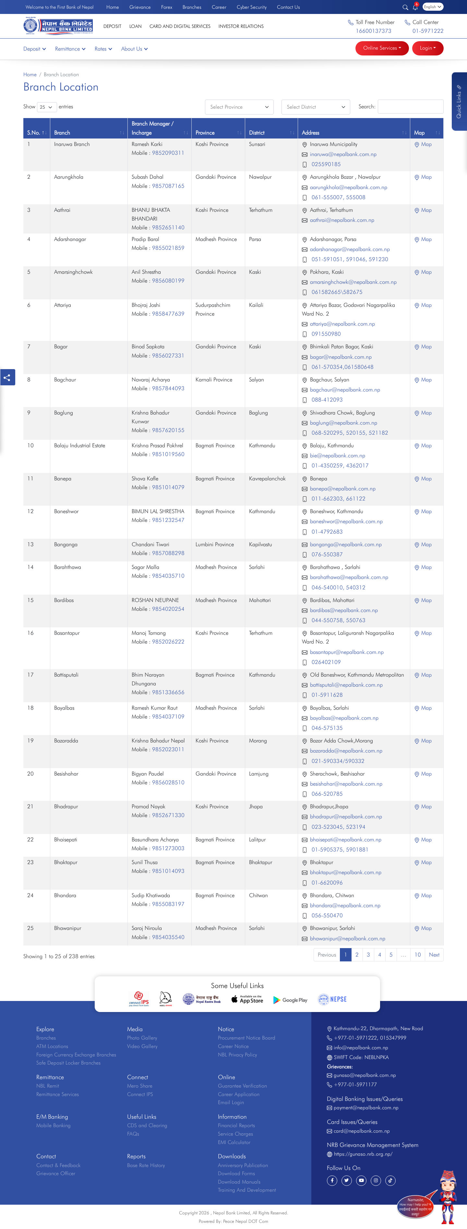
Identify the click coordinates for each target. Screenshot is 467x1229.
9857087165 (168, 186)
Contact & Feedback (58, 1165)
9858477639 (168, 313)
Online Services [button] (380, 48)
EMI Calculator (234, 1142)
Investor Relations (241, 26)
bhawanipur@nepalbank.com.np (347, 938)
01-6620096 (326, 882)
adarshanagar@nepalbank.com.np (350, 249)
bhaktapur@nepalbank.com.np (345, 872)
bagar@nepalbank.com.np (341, 357)
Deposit (112, 26)
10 (417, 954)
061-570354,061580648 (342, 367)
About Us (134, 48)
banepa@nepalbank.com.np (343, 488)
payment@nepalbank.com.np (366, 1107)
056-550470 (326, 915)
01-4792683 (326, 531)
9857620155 (168, 430)
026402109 (325, 662)
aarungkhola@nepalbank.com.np (348, 187)
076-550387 (326, 554)
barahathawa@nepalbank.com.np (349, 577)
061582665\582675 (336, 292)
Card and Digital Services (180, 26)
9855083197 (168, 904)
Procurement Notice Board (246, 1038)
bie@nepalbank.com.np (337, 455)
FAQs (133, 1134)
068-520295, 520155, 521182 (349, 432)
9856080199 (168, 280)
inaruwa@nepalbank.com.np (343, 154)
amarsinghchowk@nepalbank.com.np (353, 282)
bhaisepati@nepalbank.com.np (345, 839)
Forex (166, 7)
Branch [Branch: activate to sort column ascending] (62, 132)
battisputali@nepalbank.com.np (346, 684)
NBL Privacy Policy (237, 1055)
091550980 (325, 334)
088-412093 (326, 399)
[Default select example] (239, 107)
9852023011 (168, 749)
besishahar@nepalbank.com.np (346, 783)
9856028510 (168, 782)
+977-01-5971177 (355, 1084)
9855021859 (168, 248)
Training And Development (247, 1190)
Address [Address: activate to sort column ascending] (310, 132)
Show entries (48, 107)
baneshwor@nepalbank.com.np (346, 521)
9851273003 (168, 848)
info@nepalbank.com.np (361, 1047)
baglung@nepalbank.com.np (343, 422)
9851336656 (168, 692)
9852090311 (168, 153)
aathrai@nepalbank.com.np (342, 220)
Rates (103, 48)
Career (219, 7)
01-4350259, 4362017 (339, 465)
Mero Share (139, 1086)
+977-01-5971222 (355, 1038)
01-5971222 (428, 31)
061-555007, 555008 (337, 197)
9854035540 (168, 937)
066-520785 (326, 793)
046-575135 (326, 728)
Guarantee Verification (242, 1086)
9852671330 (168, 815)
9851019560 (168, 454)
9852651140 (168, 227)
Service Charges (235, 1134)
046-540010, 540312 (337, 587)
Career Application (238, 1094)
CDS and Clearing (147, 1125)
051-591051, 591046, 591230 (349, 259)
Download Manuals (239, 1182)
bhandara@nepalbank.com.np (345, 905)
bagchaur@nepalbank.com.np (345, 389)
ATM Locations (52, 1046)
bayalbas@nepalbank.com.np (344, 718)
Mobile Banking (53, 1125)
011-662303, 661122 (337, 498)
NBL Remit (47, 1086)
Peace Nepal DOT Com (245, 1221)
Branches (192, 7)
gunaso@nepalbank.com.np (365, 1075)
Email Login (231, 1102)
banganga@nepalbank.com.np (346, 544)
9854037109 (168, 716)
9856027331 (168, 355)
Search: (401, 107)
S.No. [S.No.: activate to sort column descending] (33, 132)
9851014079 (168, 487)
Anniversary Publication (243, 1165)
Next (434, 954)
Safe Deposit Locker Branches (68, 1063)
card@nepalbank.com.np (362, 1131)
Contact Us (288, 7)
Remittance (70, 48)
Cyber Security (252, 7)
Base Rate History (146, 1165)
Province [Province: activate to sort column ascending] (205, 132)
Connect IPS (140, 1094)
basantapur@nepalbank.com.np (347, 652)
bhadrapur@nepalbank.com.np (346, 816)
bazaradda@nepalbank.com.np (346, 750)
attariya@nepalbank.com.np (342, 323)
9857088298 (168, 553)
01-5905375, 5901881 (339, 849)
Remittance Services (57, 1094)
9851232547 (168, 520)
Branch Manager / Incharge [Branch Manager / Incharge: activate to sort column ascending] (153, 128)
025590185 (325, 164)
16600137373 (373, 31)
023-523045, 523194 (337, 827)
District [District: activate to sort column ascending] (256, 132)
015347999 (393, 1038)
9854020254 (168, 609)
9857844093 (168, 388)
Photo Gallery (142, 1038)
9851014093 (168, 871)
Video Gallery (142, 1046)
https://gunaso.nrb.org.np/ (363, 1154)
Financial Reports (236, 1125)
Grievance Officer (55, 1173)
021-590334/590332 (337, 761)
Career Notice (233, 1046)
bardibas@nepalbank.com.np (344, 610)
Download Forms (236, 1173)
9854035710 (168, 575)
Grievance (140, 7)
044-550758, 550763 (337, 620)
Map (423, 144)
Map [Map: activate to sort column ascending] (419, 132)
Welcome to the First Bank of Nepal (59, 7)
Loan (135, 26)
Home (112, 7)
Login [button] (426, 48)
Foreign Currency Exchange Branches (76, 1055)
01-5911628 (326, 695)
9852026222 (168, 641)
